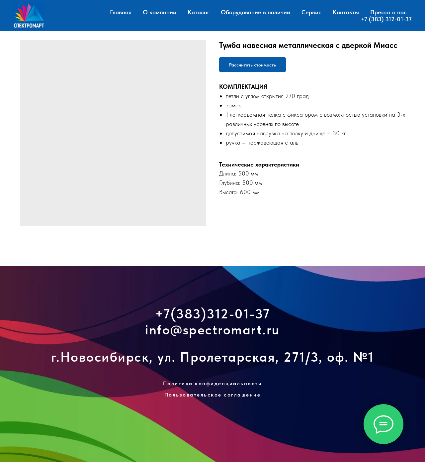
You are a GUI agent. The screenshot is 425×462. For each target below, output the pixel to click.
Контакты (346, 12)
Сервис (311, 12)
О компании (159, 12)
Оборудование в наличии (255, 12)
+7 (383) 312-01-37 (386, 19)
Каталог (199, 12)
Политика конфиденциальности (212, 383)
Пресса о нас (388, 12)
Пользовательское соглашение (212, 395)
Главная (120, 12)
